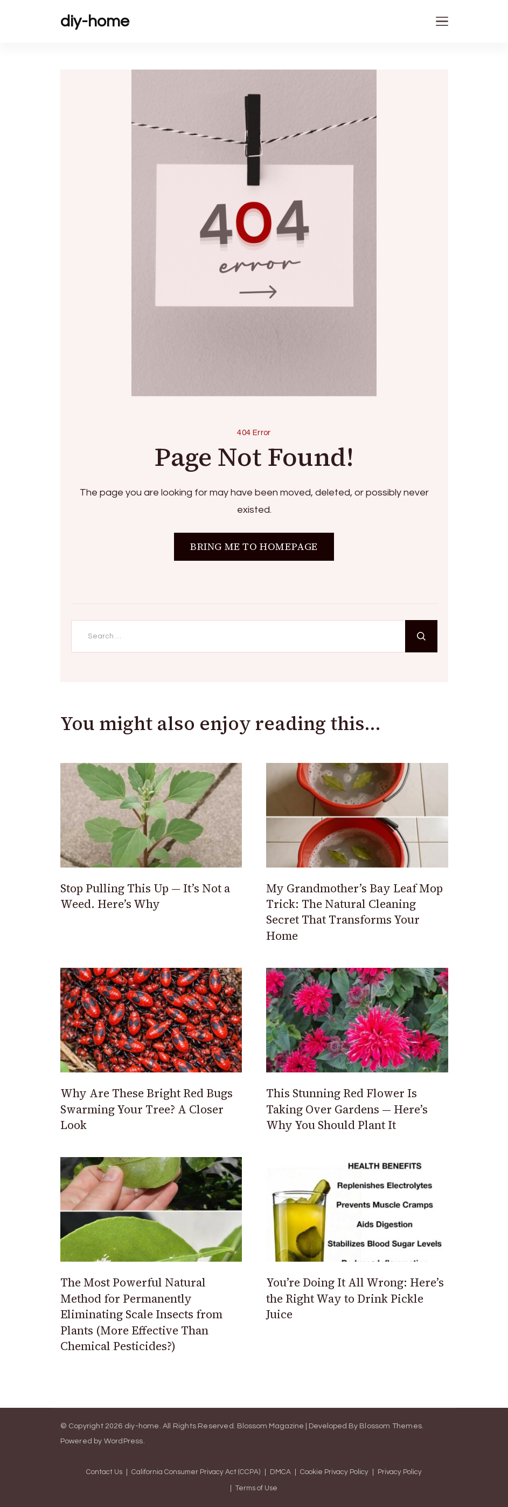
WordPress (123, 1441)
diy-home (94, 21)
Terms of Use (256, 1488)
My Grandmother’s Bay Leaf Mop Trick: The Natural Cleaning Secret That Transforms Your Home (354, 912)
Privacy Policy (400, 1472)
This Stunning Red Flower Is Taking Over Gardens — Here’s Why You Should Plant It (347, 1109)
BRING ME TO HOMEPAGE (254, 546)
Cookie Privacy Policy (334, 1472)
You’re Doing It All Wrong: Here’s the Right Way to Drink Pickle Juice (355, 1298)
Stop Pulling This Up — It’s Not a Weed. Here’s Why (145, 896)
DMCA (280, 1472)
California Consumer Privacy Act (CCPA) (196, 1472)
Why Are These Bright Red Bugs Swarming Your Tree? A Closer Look (146, 1109)
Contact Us (104, 1472)
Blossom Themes (390, 1426)
